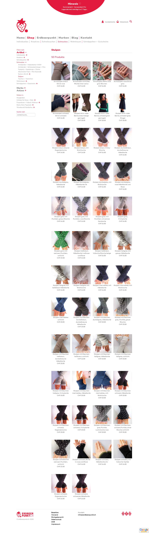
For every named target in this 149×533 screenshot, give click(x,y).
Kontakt (86, 37)
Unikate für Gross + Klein (25, 100)
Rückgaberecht (57, 517)
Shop (30, 37)
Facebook (126, 513)
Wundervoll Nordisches (25, 107)
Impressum (55, 524)
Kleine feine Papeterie (24, 105)
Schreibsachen (48, 41)
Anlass (20, 90)
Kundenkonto (110, 22)
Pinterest (129, 513)
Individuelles (23, 41)
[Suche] (26, 114)
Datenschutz (56, 519)
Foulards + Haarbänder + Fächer (29, 69)
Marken (64, 37)
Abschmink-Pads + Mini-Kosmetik (29, 72)
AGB (53, 522)
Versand (54, 515)
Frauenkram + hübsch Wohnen (27, 102)
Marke (20, 88)
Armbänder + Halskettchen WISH (29, 65)
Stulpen (20, 76)
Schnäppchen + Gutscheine (95, 41)
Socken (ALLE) (23, 74)
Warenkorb (124, 22)
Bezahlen (55, 512)
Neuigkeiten (21, 98)
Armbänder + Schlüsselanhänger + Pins (31, 67)
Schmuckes (63, 41)
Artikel (20, 52)
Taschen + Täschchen (25, 79)
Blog (75, 37)
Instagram (123, 513)
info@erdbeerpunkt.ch (87, 515)
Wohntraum (75, 41)
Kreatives (35, 41)
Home (21, 37)
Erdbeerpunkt (46, 37)
